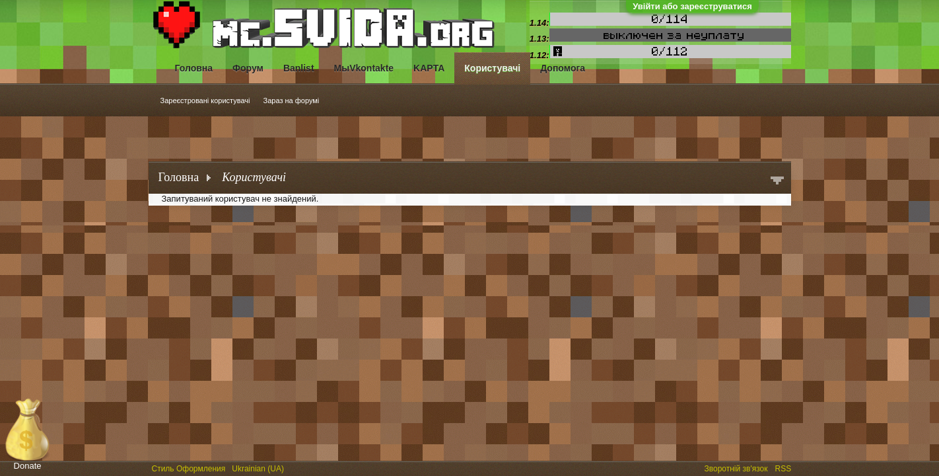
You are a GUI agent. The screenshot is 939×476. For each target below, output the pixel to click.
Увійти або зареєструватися (692, 6)
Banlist (298, 68)
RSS (784, 467)
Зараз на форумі (291, 100)
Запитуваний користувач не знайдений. (240, 199)
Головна (194, 68)
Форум (247, 68)
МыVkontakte (364, 68)
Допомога (562, 68)
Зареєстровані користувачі (205, 100)
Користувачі (492, 68)
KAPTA (428, 68)
